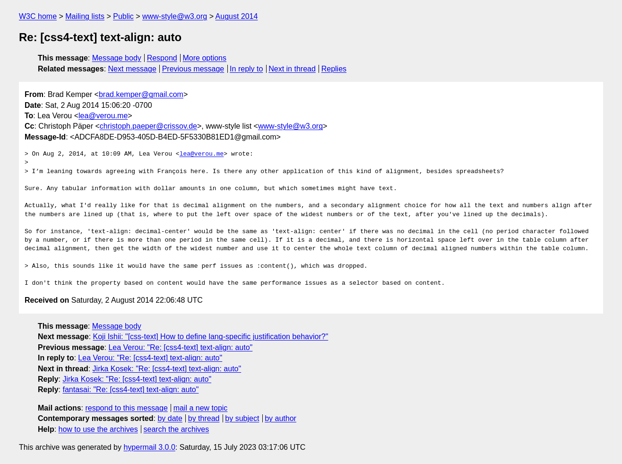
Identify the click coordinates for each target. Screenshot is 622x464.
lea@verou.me (103, 116)
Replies (333, 69)
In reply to (246, 69)
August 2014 (237, 16)
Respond (162, 58)
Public (123, 16)
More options (205, 58)
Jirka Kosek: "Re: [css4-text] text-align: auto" (167, 369)
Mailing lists (84, 16)
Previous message (193, 69)
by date (169, 418)
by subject (242, 418)
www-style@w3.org (174, 16)
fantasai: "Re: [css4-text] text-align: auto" (130, 389)
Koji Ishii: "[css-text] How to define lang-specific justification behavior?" (210, 337)
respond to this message (126, 408)
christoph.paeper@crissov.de (148, 126)
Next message (132, 69)
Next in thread (292, 69)
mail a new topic (200, 408)
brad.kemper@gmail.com (141, 94)
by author (280, 418)
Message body (116, 58)
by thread (204, 418)
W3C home (38, 16)
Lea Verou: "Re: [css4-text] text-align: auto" (180, 347)
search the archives (176, 429)
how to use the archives (98, 429)
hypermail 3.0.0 (149, 447)
